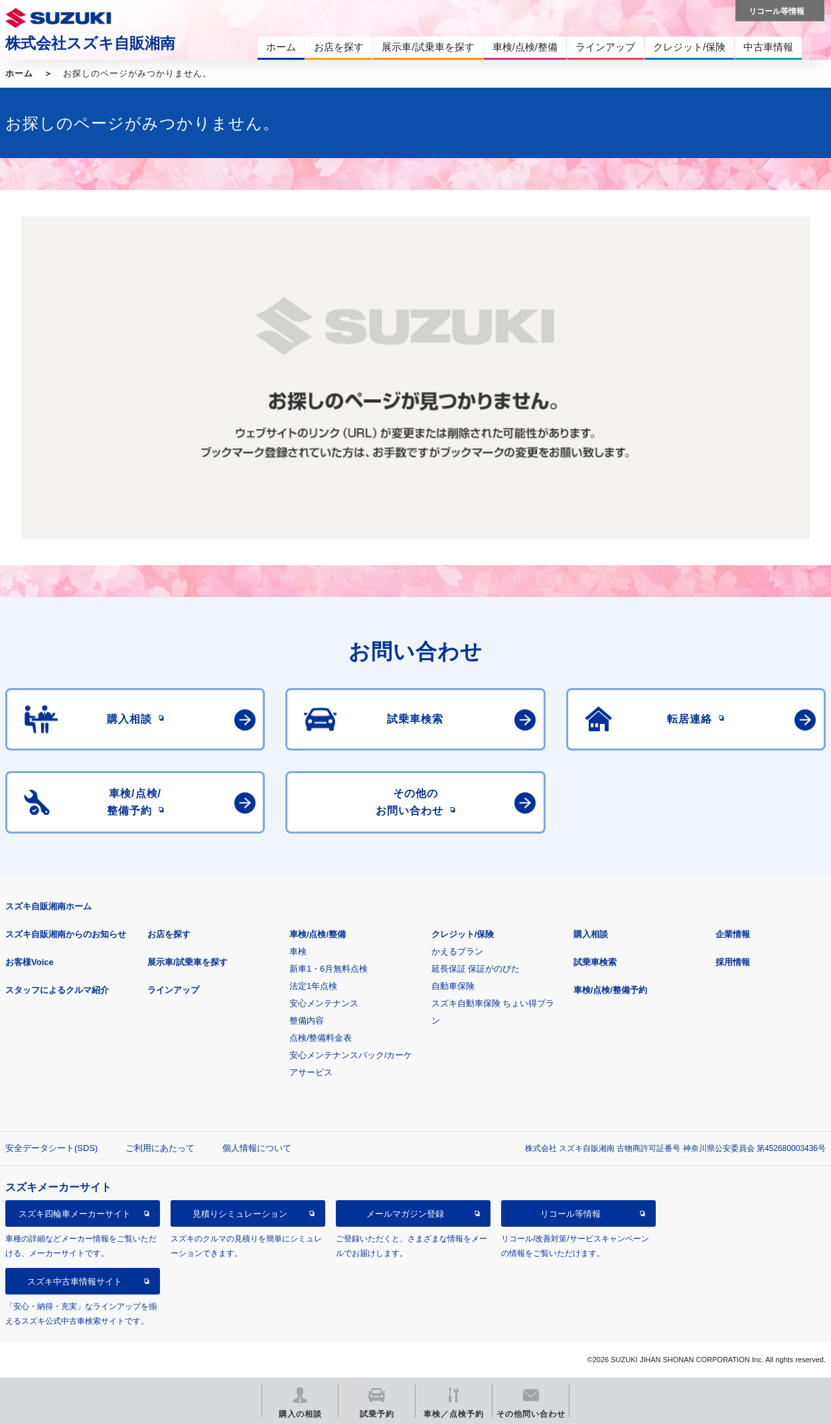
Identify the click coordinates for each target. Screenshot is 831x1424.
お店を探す (168, 934)
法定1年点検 (313, 986)
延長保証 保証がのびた (475, 969)
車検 (298, 951)
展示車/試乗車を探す (187, 962)
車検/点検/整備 (317, 934)
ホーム (19, 73)
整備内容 (306, 1020)
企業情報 (733, 934)
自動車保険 (453, 986)
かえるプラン (457, 951)
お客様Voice (29, 962)
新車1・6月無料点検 (328, 969)
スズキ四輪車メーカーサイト (75, 1214)
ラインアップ (173, 990)
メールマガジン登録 (405, 1214)
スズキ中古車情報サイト (74, 1282)
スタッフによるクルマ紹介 (57, 990)
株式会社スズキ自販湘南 (90, 43)
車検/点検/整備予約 (610, 990)
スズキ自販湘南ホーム (48, 906)
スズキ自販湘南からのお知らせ (65, 934)
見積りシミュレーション (239, 1214)
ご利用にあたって (159, 1148)
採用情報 (733, 962)
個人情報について (256, 1148)
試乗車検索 (595, 962)
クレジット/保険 (462, 934)
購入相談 (590, 934)
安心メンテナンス (323, 1003)
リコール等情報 (570, 1214)
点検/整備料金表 (320, 1038)
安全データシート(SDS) (51, 1148)
